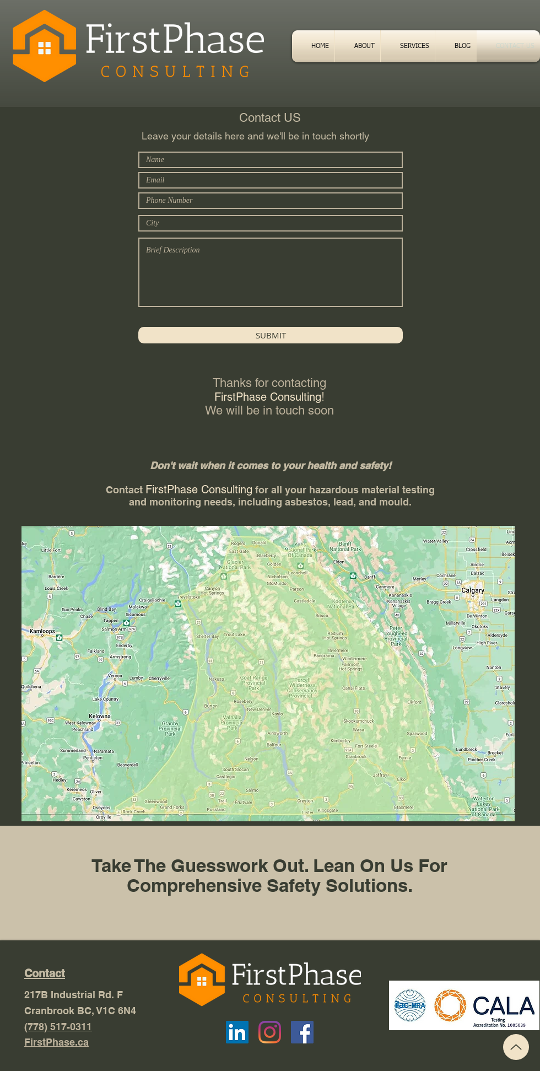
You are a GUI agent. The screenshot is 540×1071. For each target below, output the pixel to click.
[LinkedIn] (237, 1032)
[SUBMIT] (270, 335)
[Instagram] (269, 1032)
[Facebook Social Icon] (302, 1032)
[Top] (516, 1047)
